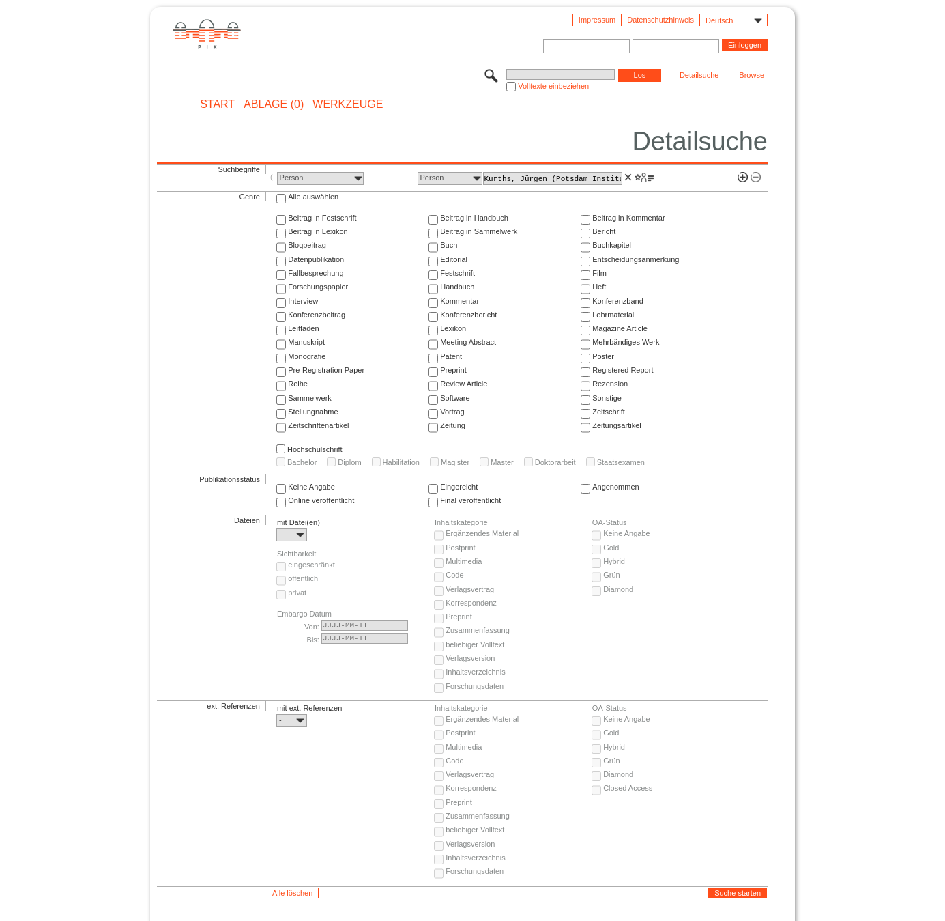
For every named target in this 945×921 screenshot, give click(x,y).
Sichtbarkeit (296, 554)
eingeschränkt (311, 565)
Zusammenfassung (478, 630)
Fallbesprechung (315, 273)
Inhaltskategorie (461, 522)
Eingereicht (459, 487)
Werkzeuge (347, 104)
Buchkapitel (611, 245)
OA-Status (609, 522)
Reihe (298, 384)
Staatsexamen (621, 462)
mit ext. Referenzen (309, 708)
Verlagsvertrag (470, 589)
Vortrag (452, 412)
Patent (451, 356)
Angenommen (615, 487)
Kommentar (459, 301)
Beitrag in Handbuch (474, 218)
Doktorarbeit (555, 462)
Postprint (460, 547)
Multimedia (464, 561)
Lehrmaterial (613, 315)
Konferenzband (617, 301)
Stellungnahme (313, 412)
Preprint (453, 370)
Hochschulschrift (315, 449)
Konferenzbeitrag (316, 315)
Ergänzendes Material (482, 533)
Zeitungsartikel (616, 425)
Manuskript (306, 342)
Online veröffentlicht (321, 500)
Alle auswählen (313, 197)
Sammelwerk (310, 398)
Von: (311, 627)
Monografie (306, 356)
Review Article (463, 384)
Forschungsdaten (475, 686)
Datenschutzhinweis (660, 20)
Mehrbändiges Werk (625, 342)
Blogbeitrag (307, 245)
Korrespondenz (471, 603)
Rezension (610, 384)
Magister (455, 462)
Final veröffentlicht (470, 500)
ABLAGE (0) (274, 104)
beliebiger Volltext (475, 644)
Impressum (597, 20)
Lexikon (453, 328)
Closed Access (627, 788)
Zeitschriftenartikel (318, 425)
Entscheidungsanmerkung (635, 259)
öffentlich (303, 578)
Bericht (603, 231)
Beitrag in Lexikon (317, 231)
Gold (611, 547)
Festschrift (457, 273)
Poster (603, 356)
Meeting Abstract (468, 342)
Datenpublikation (316, 259)
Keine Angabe (311, 487)
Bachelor (302, 462)
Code (454, 575)
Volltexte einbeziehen (553, 86)
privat (297, 593)
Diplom (349, 462)
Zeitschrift (608, 412)
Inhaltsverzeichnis (475, 672)
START (217, 104)
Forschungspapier (318, 287)
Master (502, 462)
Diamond (618, 589)
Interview (303, 301)
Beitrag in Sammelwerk (478, 231)
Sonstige (607, 398)
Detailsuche (699, 75)
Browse (751, 75)
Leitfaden (303, 328)
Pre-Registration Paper (326, 370)
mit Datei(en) (298, 522)
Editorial (453, 259)
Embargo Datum (304, 614)
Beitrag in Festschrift (322, 218)
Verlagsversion (470, 658)
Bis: (313, 640)
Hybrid (614, 561)
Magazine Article (620, 328)
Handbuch (457, 287)
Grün (611, 575)
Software (454, 398)
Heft (599, 287)
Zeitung (452, 425)
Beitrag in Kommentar (628, 218)
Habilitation (401, 462)
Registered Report (622, 370)
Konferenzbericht (468, 315)
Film (599, 273)
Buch (448, 245)
